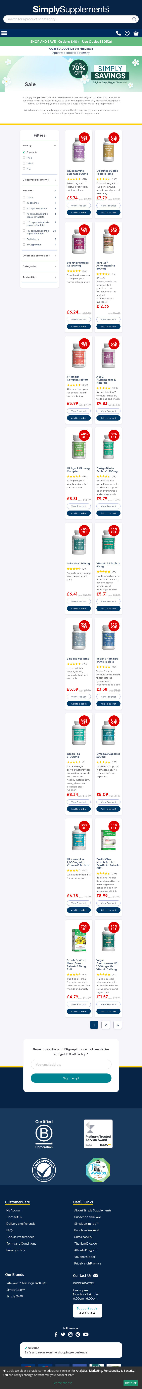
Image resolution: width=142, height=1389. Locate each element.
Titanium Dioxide (85, 1243)
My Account (14, 1210)
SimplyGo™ (14, 1296)
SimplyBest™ (15, 1289)
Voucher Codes (85, 1256)
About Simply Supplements (92, 1210)
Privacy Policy (15, 1250)
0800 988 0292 (84, 1283)
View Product (78, 205)
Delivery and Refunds (20, 1223)
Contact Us (14, 1217)
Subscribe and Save (87, 1217)
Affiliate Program (85, 1250)
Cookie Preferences (20, 1237)
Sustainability (83, 1237)
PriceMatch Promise (87, 1263)
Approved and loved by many (71, 50)
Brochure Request (86, 1230)
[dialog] (71, 1378)
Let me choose (62, 1383)
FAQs (10, 1230)
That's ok (131, 1383)
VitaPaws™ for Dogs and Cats (26, 1283)
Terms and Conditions (21, 1243)
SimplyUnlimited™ (86, 1223)
